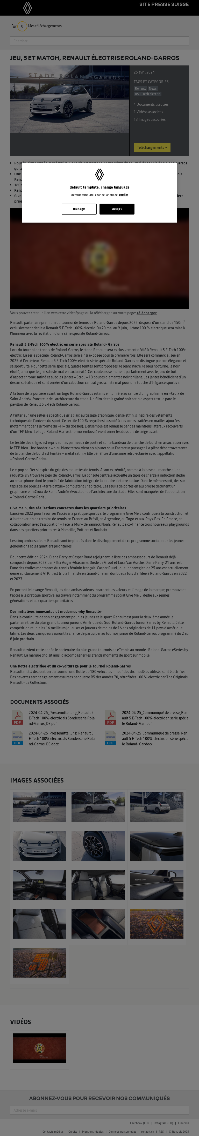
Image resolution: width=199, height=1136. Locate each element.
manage (79, 209)
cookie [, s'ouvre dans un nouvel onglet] (123, 195)
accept (117, 209)
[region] (99, 193)
